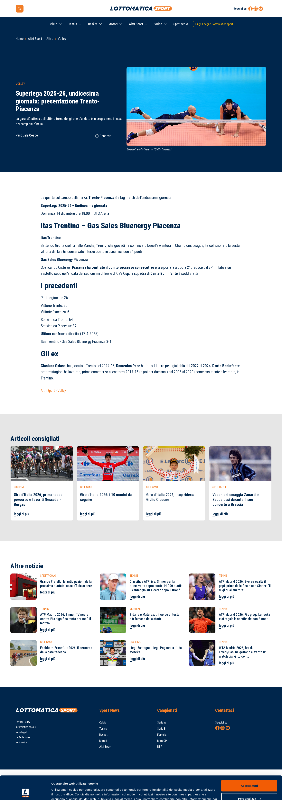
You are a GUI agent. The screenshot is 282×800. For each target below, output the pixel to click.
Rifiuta (249, 789)
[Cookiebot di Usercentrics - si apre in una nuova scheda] (25, 792)
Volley (62, 39)
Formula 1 (163, 734)
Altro (49, 39)
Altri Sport (136, 24)
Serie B (161, 728)
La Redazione (23, 737)
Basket (92, 24)
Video (158, 24)
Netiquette (21, 742)
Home (20, 39)
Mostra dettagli (61, 792)
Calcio (53, 24)
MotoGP (162, 740)
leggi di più (21, 514)
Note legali (21, 732)
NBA (159, 746)
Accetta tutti (249, 763)
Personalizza (249, 776)
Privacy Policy (23, 721)
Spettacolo (180, 24)
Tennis (72, 24)
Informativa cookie (26, 726)
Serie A (161, 722)
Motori (113, 24)
